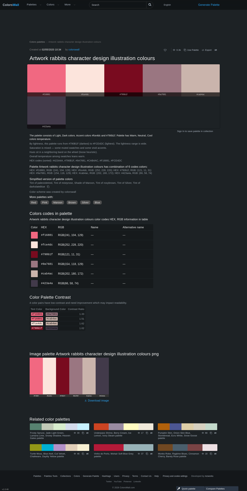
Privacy (125, 476)
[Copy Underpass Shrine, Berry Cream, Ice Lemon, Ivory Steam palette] (146, 433)
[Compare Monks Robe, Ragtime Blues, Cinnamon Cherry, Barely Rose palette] (215, 454)
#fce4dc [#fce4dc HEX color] (34, 242)
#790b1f (47, 254)
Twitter (109, 482)
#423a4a (47, 283)
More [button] (68, 4)
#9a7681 (47, 264)
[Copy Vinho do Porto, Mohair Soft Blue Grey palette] (146, 454)
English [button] (167, 5)
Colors (11, 5)
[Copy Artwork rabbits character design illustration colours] (48, 187)
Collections (65, 476)
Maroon (57, 202)
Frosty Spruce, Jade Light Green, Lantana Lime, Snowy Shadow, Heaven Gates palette (50, 435)
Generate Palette (209, 4)
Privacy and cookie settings (175, 476)
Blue (97, 202)
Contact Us (146, 476)
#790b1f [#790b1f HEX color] (34, 252)
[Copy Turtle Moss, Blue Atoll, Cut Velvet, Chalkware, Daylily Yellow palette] (82, 454)
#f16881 (47, 235)
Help (156, 476)
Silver (85, 202)
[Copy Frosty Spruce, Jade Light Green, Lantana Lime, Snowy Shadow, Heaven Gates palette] (82, 433)
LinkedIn (137, 482)
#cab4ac (47, 273)
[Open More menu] (40, 5)
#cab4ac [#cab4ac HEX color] (34, 271)
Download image (96, 400)
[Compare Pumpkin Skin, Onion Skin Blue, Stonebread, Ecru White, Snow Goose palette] (215, 433)
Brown (72, 202)
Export (207, 50)
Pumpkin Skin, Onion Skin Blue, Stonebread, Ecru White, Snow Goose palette (177, 435)
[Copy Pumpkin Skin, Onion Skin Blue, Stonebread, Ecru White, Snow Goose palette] (210, 433)
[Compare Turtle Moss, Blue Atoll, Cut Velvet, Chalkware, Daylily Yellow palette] (87, 454)
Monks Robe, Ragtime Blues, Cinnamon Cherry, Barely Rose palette (178, 455)
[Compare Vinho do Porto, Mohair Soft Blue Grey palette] (151, 454)
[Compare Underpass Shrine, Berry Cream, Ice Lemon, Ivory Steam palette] (151, 433)
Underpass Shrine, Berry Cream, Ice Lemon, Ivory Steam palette (112, 434)
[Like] (165, 50)
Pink (44, 202)
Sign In (180, 131)
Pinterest (127, 482)
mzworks (209, 476)
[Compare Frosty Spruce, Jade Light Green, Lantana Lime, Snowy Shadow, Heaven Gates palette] (87, 433)
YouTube (118, 482)
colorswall (74, 49)
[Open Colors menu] (58, 5)
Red (33, 202)
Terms (135, 476)
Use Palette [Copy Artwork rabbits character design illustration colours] (191, 50)
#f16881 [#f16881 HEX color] (34, 233)
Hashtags (106, 476)
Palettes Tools (51, 476)
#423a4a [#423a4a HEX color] (34, 281)
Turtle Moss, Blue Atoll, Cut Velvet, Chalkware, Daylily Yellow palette (48, 455)
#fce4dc (47, 245)
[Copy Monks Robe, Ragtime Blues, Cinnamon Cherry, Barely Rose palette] (210, 454)
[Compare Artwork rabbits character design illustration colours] (215, 50)
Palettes (32, 4)
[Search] (121, 5)
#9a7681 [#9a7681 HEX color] (34, 262)
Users (117, 476)
